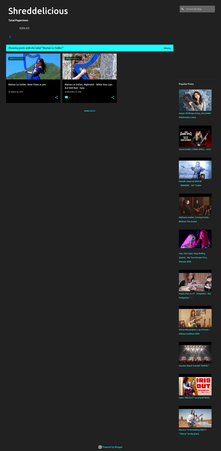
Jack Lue (49, 37)
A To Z (63, 37)
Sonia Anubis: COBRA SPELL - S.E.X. (195, 149)
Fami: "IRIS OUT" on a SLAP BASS (194, 398)
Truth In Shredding (29, 37)
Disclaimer (92, 37)
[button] (56, 97)
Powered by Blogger (110, 447)
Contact (76, 37)
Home (11, 37)
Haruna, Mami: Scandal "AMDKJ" (194, 366)
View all (167, 48)
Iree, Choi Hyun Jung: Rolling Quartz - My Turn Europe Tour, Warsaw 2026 (193, 257)
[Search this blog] (200, 9)
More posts (89, 111)
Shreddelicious (38, 11)
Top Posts (108, 37)
